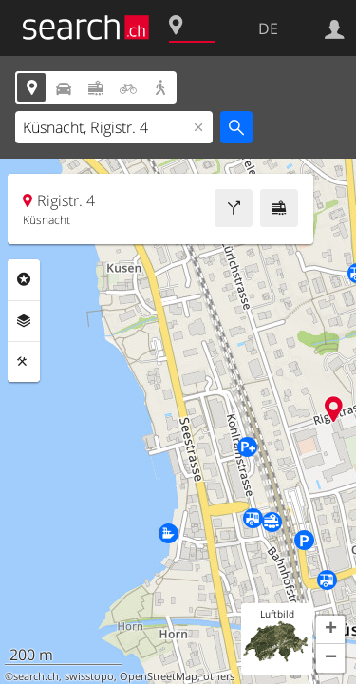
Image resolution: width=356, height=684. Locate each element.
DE (268, 28)
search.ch (36, 676)
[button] (330, 630)
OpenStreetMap (158, 676)
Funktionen (24, 362)
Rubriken (24, 279)
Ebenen (24, 321)
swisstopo (89, 676)
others (218, 676)
